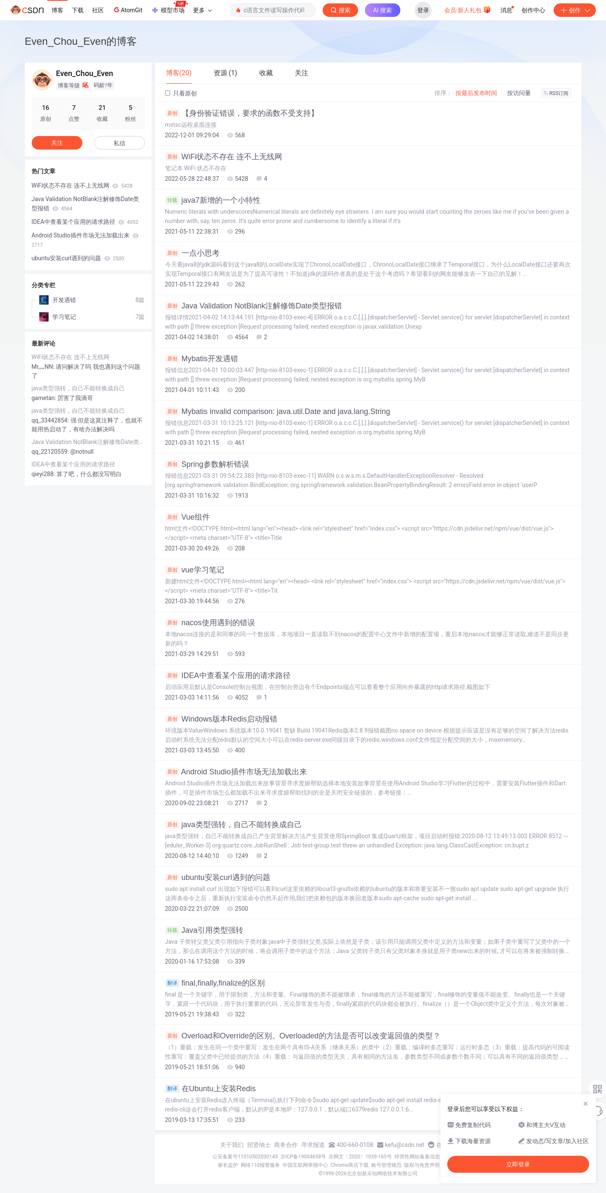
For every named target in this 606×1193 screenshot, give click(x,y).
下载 (78, 10)
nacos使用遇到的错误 (210, 622)
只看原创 (181, 93)
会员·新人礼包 (467, 9)
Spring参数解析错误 (207, 464)
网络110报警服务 (260, 1165)
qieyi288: (44, 474)
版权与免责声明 (422, 1165)
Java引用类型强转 (204, 930)
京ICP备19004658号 (303, 1157)
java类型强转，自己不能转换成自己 (233, 824)
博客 (57, 10)
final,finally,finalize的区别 (215, 983)
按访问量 (519, 93)
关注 (57, 142)
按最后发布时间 (476, 93)
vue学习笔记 (194, 570)
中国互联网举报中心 (305, 1165)
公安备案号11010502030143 (244, 1157)
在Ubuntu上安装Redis (210, 1088)
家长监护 (228, 1165)
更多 (202, 10)
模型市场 (169, 7)
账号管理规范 (386, 1165)
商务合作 (286, 1144)
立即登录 (518, 1164)
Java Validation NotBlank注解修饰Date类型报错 (253, 306)
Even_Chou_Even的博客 (81, 41)
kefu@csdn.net (404, 1144)
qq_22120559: (51, 451)
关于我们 (232, 1144)
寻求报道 (313, 1144)
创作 (575, 10)
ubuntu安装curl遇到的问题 (217, 877)
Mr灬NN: (44, 366)
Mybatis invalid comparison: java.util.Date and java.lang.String (277, 411)
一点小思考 (192, 253)
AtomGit (127, 10)
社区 (98, 10)
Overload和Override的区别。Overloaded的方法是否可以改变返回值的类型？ (302, 1036)
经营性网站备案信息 (417, 1157)
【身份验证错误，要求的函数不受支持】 (241, 113)
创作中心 (533, 10)
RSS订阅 (556, 93)
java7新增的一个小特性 (213, 200)
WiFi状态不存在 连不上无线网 (224, 157)
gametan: (45, 398)
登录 (423, 10)
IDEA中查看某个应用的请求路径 (228, 675)
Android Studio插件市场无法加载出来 (236, 772)
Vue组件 (187, 517)
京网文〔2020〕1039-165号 (360, 1157)
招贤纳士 (259, 1144)
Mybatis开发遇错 (201, 358)
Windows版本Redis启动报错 (221, 719)
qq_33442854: (51, 420)
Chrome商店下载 (350, 1165)
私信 (119, 143)
